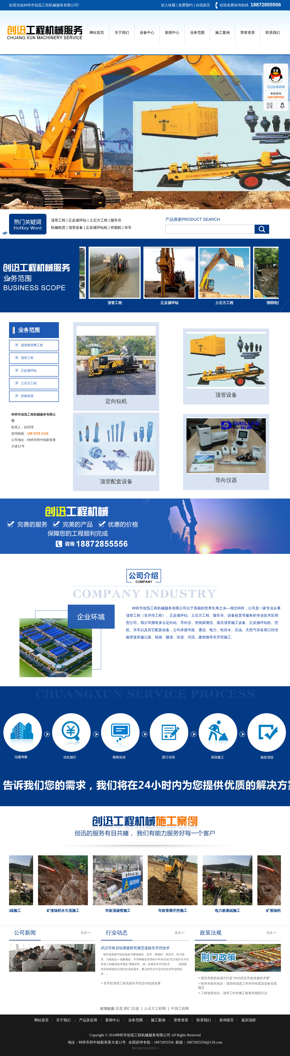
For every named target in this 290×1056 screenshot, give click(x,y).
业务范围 (197, 32)
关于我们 (122, 32)
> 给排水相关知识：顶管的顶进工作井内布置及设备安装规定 (237, 985)
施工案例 (222, 32)
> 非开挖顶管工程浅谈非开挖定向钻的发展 (131, 983)
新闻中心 (172, 32)
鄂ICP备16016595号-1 (145, 1048)
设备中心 (147, 32)
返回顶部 (248, 1020)
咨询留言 (226, 1020)
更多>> (86, 932)
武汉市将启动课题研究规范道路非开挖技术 (135, 948)
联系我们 (273, 32)
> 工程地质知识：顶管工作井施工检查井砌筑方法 (232, 993)
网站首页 (96, 32)
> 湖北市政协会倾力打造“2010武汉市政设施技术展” (234, 978)
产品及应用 (88, 1020)
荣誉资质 (247, 32)
